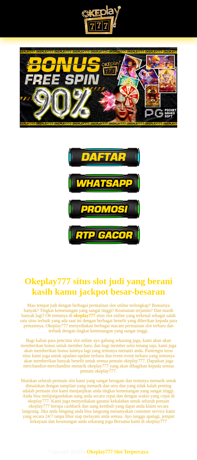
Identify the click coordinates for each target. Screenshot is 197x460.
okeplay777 (84, 315)
